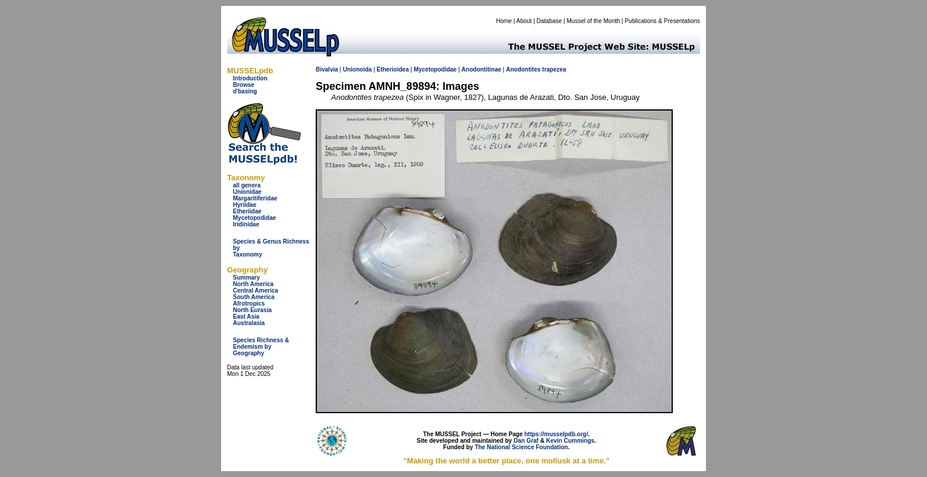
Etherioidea (393, 69)
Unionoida (357, 69)
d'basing (245, 91)
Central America (255, 290)
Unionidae (247, 192)
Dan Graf (526, 440)
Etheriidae (247, 211)
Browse (243, 85)
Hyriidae (244, 205)
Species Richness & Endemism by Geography (261, 346)
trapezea (554, 69)
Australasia (249, 323)
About (523, 21)
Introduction (250, 78)
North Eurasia (252, 310)
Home (504, 21)
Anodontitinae (481, 69)
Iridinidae (246, 224)
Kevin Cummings (570, 440)
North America (253, 284)
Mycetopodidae (254, 218)
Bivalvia (327, 69)
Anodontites (523, 69)
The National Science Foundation (521, 447)
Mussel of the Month (593, 21)
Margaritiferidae (255, 198)
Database (549, 21)
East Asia (246, 316)
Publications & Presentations (662, 21)
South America (253, 297)
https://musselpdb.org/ (556, 434)
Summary (246, 277)
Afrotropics (249, 303)
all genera (247, 185)
